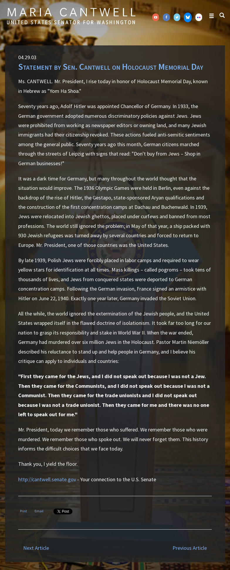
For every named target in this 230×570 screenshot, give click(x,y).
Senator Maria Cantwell (71, 16)
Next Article (36, 548)
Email (39, 511)
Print (23, 511)
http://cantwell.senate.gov (47, 479)
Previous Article (189, 548)
